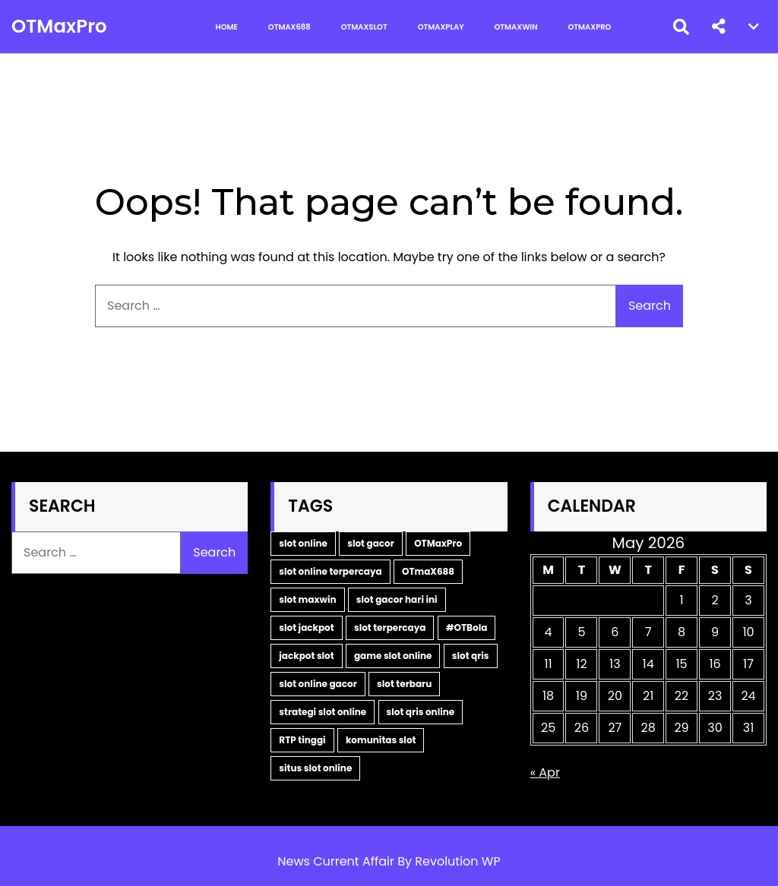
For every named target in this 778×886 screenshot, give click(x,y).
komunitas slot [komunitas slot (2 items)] (381, 739)
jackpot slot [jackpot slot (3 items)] (306, 655)
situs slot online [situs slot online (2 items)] (315, 767)
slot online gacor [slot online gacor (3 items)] (317, 683)
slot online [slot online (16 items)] (303, 543)
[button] (718, 26)
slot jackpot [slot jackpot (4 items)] (306, 627)
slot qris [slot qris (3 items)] (470, 655)
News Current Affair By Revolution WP (389, 861)
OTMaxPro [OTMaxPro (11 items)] (438, 543)
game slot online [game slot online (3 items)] (393, 655)
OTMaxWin (516, 27)
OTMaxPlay (441, 27)
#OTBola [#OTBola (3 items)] (467, 627)
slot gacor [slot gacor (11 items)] (370, 543)
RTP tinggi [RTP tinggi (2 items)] (302, 739)
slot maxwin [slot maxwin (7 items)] (307, 599)
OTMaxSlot (364, 27)
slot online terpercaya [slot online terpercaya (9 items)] (330, 571)
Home (227, 27)
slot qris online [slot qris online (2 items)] (421, 711)
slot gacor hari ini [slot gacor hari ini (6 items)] (397, 599)
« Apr (545, 772)
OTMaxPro (56, 26)
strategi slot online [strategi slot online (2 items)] (322, 711)
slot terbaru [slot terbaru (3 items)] (404, 683)
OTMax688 (289, 27)
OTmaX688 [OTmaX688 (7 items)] (428, 571)
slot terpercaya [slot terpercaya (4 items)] (390, 627)
